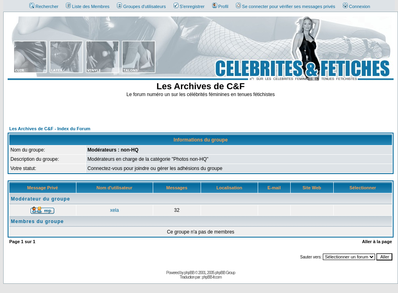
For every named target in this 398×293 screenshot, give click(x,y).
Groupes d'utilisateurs (141, 6)
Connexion (356, 6)
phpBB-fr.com (212, 277)
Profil (220, 6)
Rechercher (43, 6)
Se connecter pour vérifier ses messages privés (285, 6)
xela (114, 210)
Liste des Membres (87, 6)
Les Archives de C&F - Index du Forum (49, 128)
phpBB (189, 272)
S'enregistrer (189, 6)
